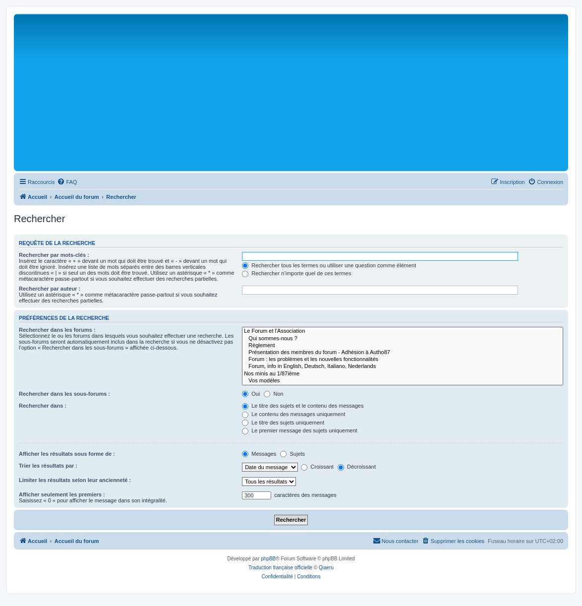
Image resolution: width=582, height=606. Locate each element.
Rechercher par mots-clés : (54, 255)
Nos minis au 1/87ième (402, 373)
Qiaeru (326, 567)
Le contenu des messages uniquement (293, 414)
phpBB (268, 558)
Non (273, 394)
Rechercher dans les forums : (57, 330)
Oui (251, 394)
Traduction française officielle (280, 567)
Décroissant (357, 467)
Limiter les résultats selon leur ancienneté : (75, 480)
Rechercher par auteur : (49, 289)
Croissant (317, 467)
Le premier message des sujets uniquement (299, 430)
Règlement (402, 345)
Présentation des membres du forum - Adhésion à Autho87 (402, 352)
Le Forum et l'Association (402, 331)
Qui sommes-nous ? (402, 338)
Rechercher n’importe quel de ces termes (296, 273)
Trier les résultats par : (48, 466)
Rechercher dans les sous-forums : (64, 394)
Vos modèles (402, 380)
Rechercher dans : (42, 406)
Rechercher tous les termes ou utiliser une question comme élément (329, 265)
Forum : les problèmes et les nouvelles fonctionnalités (402, 359)
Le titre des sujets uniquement (283, 422)
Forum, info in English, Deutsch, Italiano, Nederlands (402, 366)
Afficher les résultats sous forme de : (67, 454)
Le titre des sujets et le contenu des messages (302, 406)
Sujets (292, 454)
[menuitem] (67, 182)
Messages (259, 454)
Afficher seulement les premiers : (62, 494)
